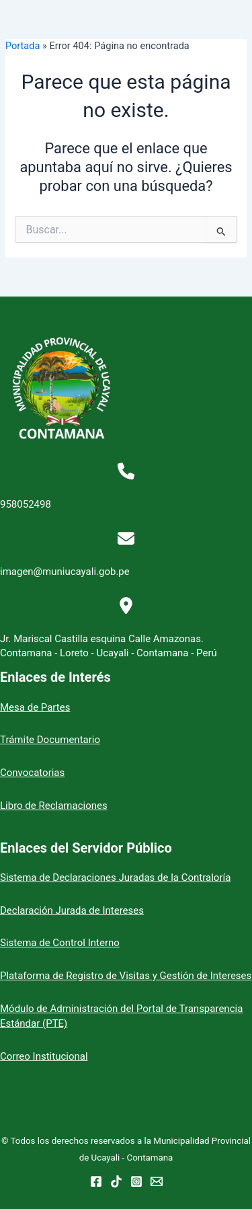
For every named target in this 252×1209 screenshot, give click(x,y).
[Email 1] (157, 1181)
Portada (22, 46)
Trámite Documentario (50, 740)
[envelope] (126, 538)
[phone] (126, 471)
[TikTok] (116, 1181)
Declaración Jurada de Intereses (72, 910)
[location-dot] (126, 605)
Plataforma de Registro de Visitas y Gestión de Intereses (125, 976)
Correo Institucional (44, 1056)
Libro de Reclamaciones (54, 806)
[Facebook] (96, 1181)
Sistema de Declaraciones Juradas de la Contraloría (115, 877)
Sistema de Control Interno (60, 943)
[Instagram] (136, 1181)
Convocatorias (32, 773)
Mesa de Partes (35, 707)
